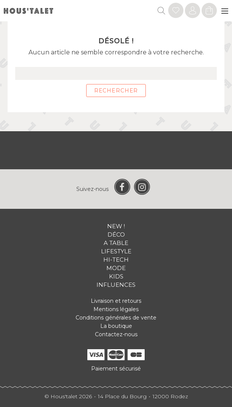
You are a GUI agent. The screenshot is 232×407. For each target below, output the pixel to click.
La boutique (116, 326)
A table (116, 242)
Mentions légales (116, 309)
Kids (116, 276)
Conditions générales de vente (116, 317)
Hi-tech (116, 259)
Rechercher (116, 90)
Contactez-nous (116, 334)
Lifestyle (116, 251)
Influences (116, 284)
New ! (116, 226)
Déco (116, 234)
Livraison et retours (116, 300)
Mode (116, 268)
